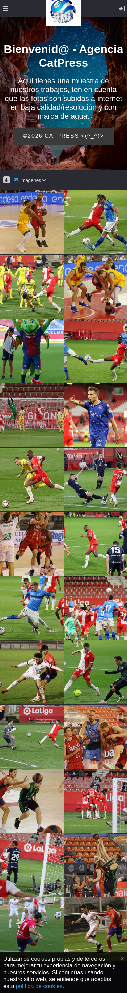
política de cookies (39, 986)
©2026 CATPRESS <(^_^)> (63, 136)
